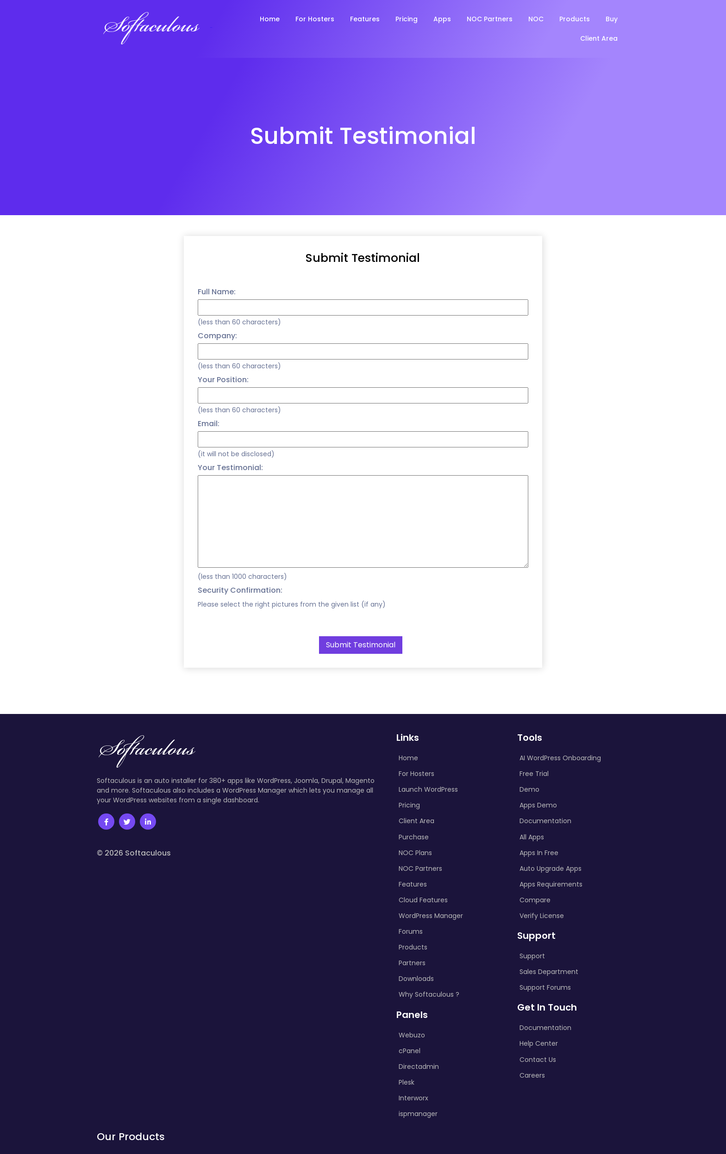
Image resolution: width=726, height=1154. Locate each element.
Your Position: (223, 379)
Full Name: (217, 291)
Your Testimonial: (230, 467)
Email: (208, 423)
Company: (217, 335)
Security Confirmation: (240, 590)
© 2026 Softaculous (134, 853)
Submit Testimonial (363, 258)
